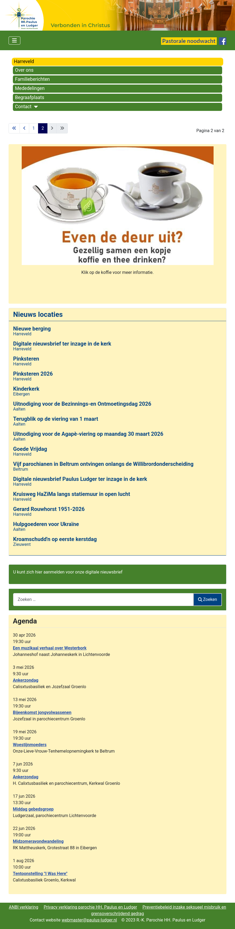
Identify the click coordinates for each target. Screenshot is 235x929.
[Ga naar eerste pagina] (14, 128)
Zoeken (207, 599)
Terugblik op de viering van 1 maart (55, 419)
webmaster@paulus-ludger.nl (89, 920)
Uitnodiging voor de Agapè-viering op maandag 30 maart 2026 (88, 434)
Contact (23, 106)
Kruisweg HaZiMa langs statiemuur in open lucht (71, 494)
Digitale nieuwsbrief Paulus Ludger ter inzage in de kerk (80, 479)
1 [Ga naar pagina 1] (33, 128)
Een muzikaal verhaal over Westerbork (50, 648)
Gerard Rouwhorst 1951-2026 (49, 509)
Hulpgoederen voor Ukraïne (46, 524)
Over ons (24, 70)
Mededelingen (29, 88)
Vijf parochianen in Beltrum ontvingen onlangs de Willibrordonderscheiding (103, 464)
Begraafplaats (29, 97)
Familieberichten (32, 79)
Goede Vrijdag (30, 449)
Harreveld (24, 61)
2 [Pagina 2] (43, 128)
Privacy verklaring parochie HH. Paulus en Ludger (90, 907)
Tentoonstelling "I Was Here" (40, 873)
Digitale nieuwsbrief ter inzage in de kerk (62, 343)
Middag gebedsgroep (33, 809)
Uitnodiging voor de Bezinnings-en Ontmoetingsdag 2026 (82, 404)
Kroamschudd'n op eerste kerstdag (55, 539)
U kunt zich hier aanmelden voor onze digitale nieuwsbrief (67, 572)
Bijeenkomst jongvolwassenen (42, 712)
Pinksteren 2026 (33, 374)
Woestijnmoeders (30, 744)
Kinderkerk (26, 389)
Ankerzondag (25, 680)
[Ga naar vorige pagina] (24, 128)
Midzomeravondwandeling (38, 841)
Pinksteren (26, 358)
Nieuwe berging (32, 328)
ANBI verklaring (23, 907)
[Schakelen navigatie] (14, 41)
